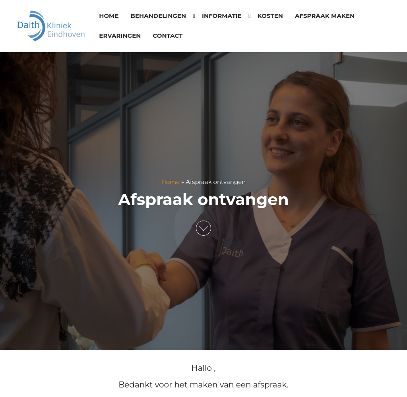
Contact (167, 35)
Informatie (222, 15)
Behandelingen (158, 15)
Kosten (270, 15)
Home (108, 15)
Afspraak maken (325, 15)
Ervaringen (120, 35)
